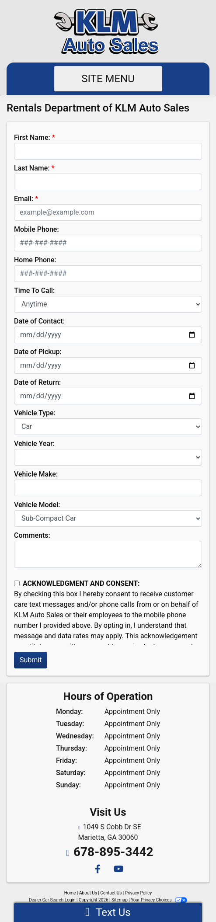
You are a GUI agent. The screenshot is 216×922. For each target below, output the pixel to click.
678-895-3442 (113, 852)
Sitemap (119, 900)
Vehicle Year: (34, 443)
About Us (88, 893)
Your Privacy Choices (159, 900)
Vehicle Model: (37, 505)
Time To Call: (34, 290)
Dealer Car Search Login (52, 900)
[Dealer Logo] (108, 31)
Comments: (32, 535)
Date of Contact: (39, 321)
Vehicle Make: (36, 474)
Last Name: (32, 168)
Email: (23, 199)
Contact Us (111, 893)
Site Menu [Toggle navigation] (108, 79)
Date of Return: (37, 382)
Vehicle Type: (35, 413)
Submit (31, 660)
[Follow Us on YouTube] (117, 870)
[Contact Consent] (17, 583)
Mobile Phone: (36, 229)
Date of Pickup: (38, 352)
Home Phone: (35, 260)
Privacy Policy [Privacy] (138, 893)
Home (70, 893)
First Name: (32, 137)
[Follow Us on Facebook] (97, 870)
